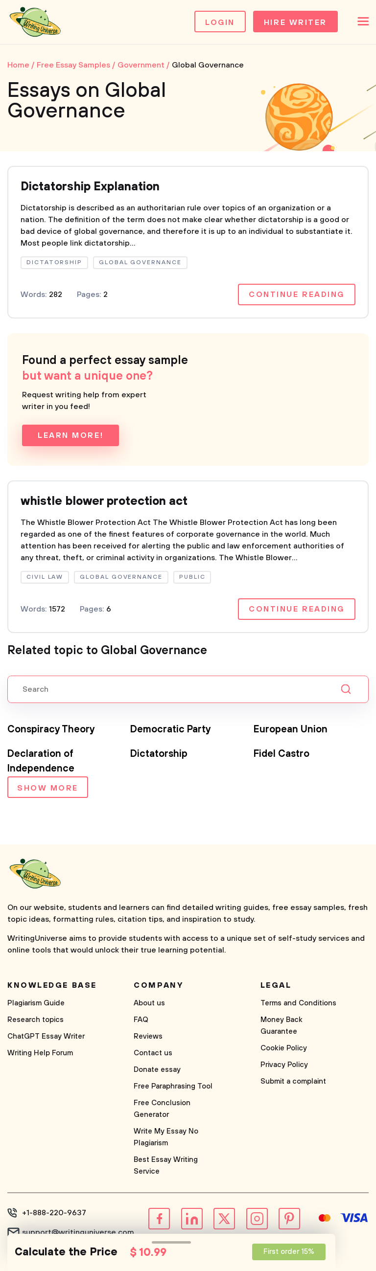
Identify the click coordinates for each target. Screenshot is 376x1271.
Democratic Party (170, 730)
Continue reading (297, 294)
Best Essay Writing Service (166, 1165)
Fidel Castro (281, 754)
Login (220, 22)
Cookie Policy (283, 1048)
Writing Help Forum (40, 1053)
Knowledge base (52, 985)
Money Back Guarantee (281, 1025)
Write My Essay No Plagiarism (166, 1137)
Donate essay (157, 1069)
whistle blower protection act (104, 501)
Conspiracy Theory (51, 730)
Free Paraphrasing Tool (173, 1086)
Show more (47, 788)
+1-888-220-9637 (54, 1213)
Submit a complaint (293, 1081)
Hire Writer (295, 22)
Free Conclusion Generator (162, 1108)
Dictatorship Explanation (90, 187)
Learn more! (70, 435)
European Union (291, 730)
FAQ (141, 1019)
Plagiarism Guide (36, 1003)
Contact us (153, 1053)
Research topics (35, 1019)
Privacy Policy (284, 1064)
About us (149, 1003)
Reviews (148, 1036)
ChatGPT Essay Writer (46, 1036)
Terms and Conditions (298, 1003)
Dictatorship (159, 754)
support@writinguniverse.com (78, 1232)
